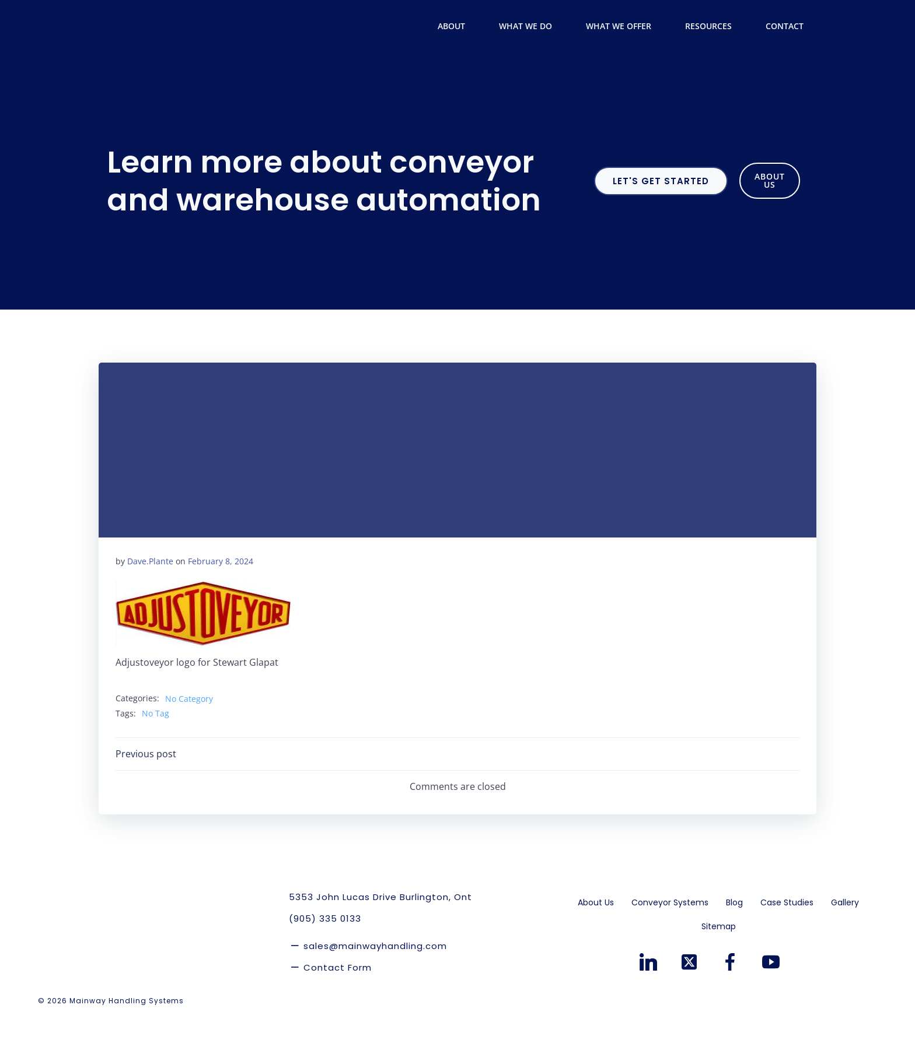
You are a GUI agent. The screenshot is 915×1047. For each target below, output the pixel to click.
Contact (786, 26)
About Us (596, 933)
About (458, 26)
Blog (735, 933)
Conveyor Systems (670, 933)
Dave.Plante (150, 590)
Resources (715, 26)
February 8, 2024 (220, 590)
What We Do (532, 26)
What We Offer (625, 26)
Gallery (846, 933)
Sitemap (718, 957)
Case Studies (787, 933)
